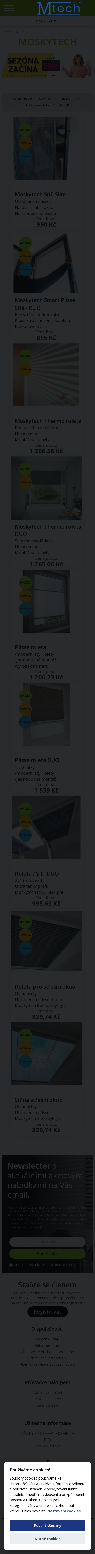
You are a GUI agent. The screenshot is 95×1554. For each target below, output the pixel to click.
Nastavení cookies (64, 1511)
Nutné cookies (47, 1538)
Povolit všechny (47, 1525)
